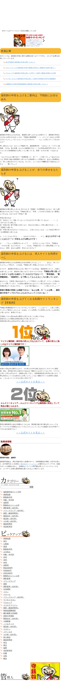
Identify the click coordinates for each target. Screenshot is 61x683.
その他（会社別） (10, 521)
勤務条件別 (7, 497)
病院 (5, 584)
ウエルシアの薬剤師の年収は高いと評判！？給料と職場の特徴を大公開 (30, 73)
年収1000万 (8, 573)
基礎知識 (6, 495)
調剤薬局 (6, 579)
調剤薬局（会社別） (11, 508)
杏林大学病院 (8, 616)
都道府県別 (7, 524)
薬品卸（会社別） (10, 519)
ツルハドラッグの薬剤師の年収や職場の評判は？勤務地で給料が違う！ (30, 68)
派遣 (5, 547)
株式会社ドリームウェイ (29, 464)
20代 (5, 557)
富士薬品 (6, 637)
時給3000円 (8, 568)
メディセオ (7, 632)
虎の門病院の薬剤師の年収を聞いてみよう (20, 62)
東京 (5, 645)
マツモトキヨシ (9, 600)
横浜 (5, 659)
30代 (5, 560)
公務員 (6, 544)
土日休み (6, 552)
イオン (6, 592)
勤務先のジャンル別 (11, 505)
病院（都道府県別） (11, 513)
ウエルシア (7, 603)
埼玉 (5, 643)
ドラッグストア (9, 581)
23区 (5, 656)
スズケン (6, 629)
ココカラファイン (10, 605)
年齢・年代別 (8, 500)
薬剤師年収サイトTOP (12, 492)
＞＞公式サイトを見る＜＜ (30, 381)
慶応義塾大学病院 (10, 613)
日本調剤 (6, 589)
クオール (6, 595)
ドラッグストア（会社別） (14, 511)
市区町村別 (7, 527)
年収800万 (7, 571)
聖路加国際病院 (9, 611)
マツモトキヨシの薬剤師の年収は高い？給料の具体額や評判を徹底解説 (30, 79)
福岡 (5, 648)
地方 (5, 541)
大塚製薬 (6, 621)
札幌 (5, 653)
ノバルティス (8, 624)
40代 (5, 563)
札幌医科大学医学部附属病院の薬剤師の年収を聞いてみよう (26, 84)
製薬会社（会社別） (11, 516)
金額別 (6, 503)
